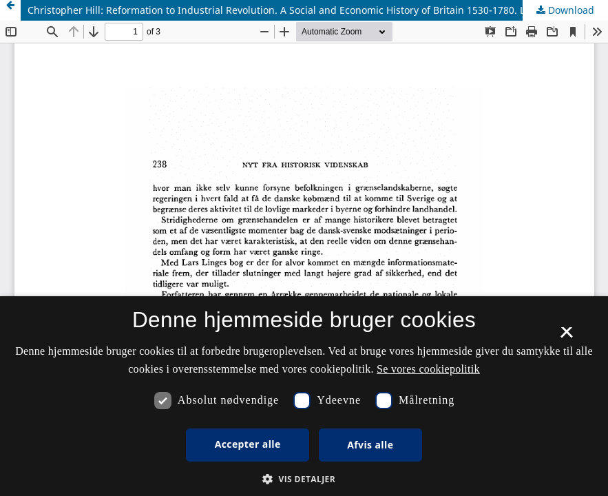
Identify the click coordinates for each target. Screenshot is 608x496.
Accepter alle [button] (248, 444)
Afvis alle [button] (370, 444)
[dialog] (304, 396)
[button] (304, 479)
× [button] (566, 337)
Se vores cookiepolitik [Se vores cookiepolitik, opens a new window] (428, 369)
